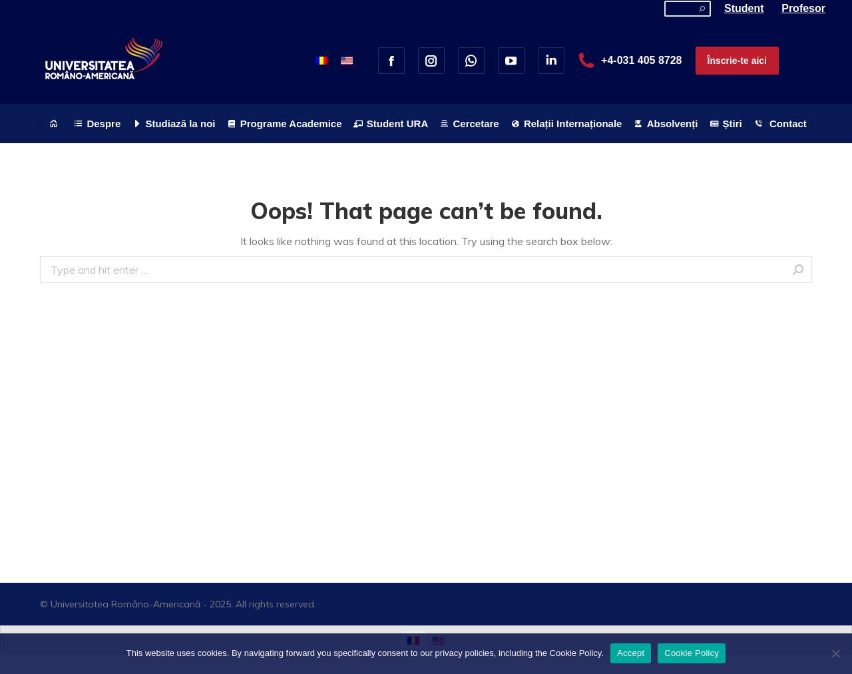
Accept (630, 653)
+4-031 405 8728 (630, 60)
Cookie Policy (691, 653)
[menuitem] (54, 123)
